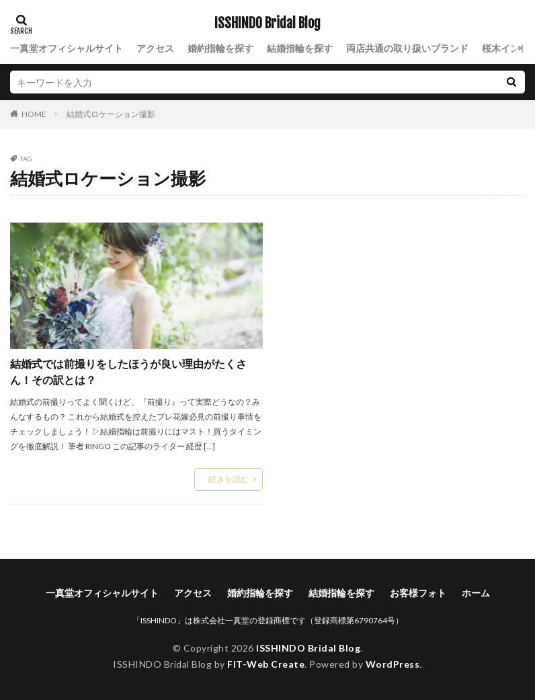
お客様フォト (418, 592)
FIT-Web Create (265, 664)
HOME (34, 114)
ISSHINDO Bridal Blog (267, 23)
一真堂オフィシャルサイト (66, 48)
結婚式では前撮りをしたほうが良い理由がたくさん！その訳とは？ (128, 371)
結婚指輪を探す (300, 48)
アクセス (155, 48)
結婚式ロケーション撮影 (111, 114)
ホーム (476, 592)
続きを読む (228, 479)
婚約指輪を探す (220, 48)
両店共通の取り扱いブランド (407, 48)
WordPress (393, 664)
